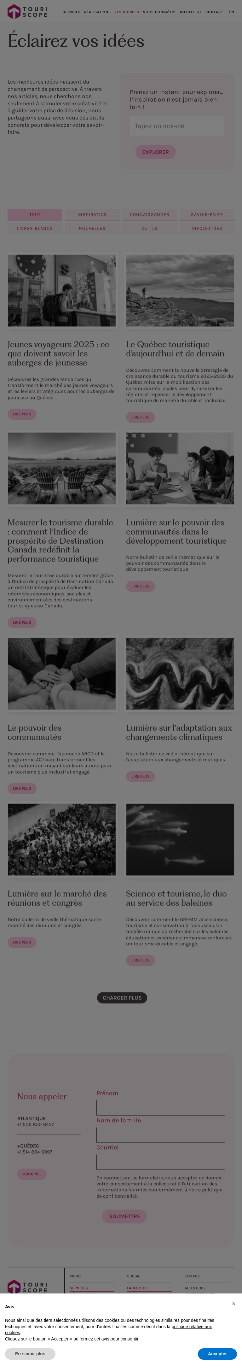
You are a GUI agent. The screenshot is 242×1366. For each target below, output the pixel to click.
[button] (234, 1304)
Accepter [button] (217, 1353)
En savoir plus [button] (30, 1353)
